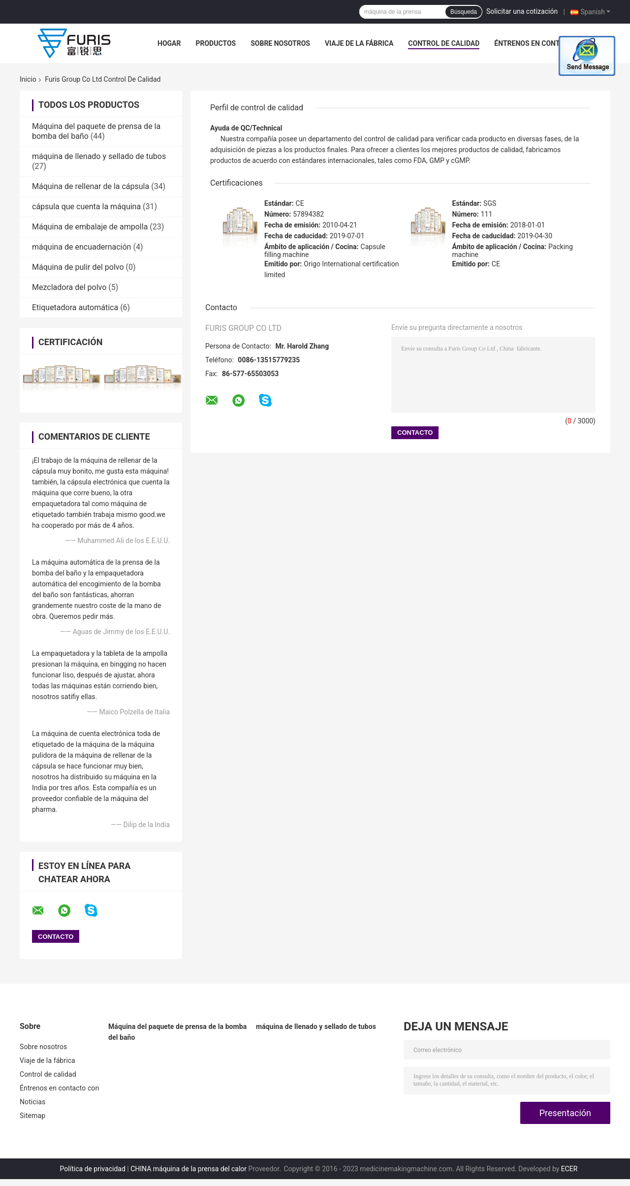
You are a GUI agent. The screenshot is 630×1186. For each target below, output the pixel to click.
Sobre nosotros (280, 43)
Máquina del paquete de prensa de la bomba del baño (177, 1032)
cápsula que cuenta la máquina (86, 206)
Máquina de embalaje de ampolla (90, 226)
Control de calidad (443, 43)
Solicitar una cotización (522, 11)
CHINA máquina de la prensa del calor (188, 1169)
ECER (569, 1169)
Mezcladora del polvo (69, 287)
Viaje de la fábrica (359, 43)
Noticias (32, 1102)
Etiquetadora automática (75, 307)
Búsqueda (463, 11)
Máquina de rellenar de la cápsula (90, 186)
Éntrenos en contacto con (543, 43)
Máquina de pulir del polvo (78, 267)
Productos (215, 43)
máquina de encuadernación (81, 247)
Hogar (169, 43)
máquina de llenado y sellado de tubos (99, 156)
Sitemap (32, 1116)
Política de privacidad (93, 1169)
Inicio (28, 79)
